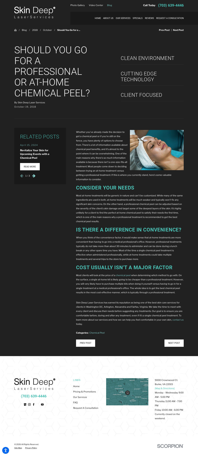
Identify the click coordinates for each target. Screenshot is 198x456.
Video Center (96, 5)
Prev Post (85, 343)
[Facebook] (33, 404)
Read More (30, 166)
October (47, 30)
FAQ (75, 402)
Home (76, 386)
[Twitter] (38, 404)
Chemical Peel (97, 332)
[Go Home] (16, 30)
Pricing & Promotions (84, 391)
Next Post (174, 343)
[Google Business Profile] (25, 404)
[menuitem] (96, 18)
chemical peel (123, 275)
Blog (109, 5)
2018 (35, 30)
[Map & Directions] (165, 388)
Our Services (80, 397)
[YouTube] (42, 404)
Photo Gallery (77, 5)
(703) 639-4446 (171, 5)
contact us (178, 319)
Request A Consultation (85, 408)
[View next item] (33, 175)
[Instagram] (29, 404)
